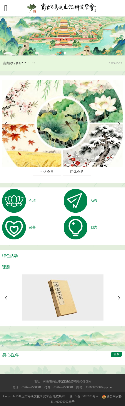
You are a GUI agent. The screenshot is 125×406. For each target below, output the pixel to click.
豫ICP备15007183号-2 (84, 396)
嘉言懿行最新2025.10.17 (19, 63)
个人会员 (46, 172)
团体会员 (76, 172)
